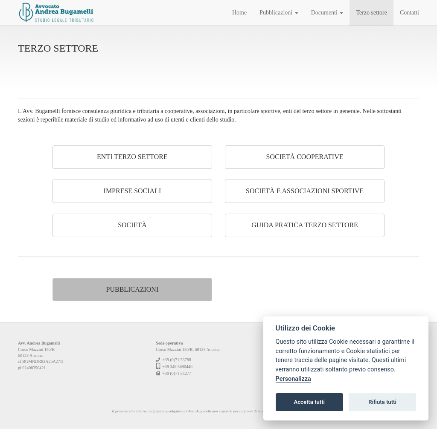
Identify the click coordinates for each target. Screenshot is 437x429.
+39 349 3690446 (177, 366)
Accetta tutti (309, 402)
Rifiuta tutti (382, 402)
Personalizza (293, 379)
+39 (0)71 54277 (176, 373)
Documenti (327, 12)
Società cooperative (305, 156)
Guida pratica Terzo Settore (304, 225)
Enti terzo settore (132, 156)
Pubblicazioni (278, 12)
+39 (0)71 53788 (176, 359)
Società (132, 225)
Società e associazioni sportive (305, 190)
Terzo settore (371, 12)
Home (239, 12)
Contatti (409, 12)
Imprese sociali (132, 190)
